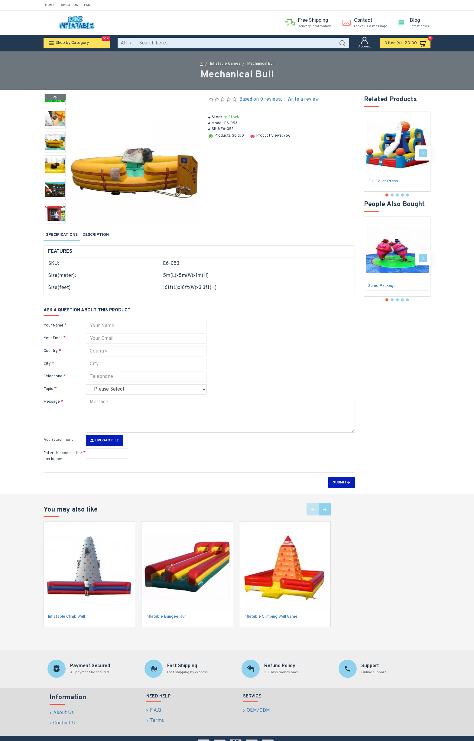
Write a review (303, 99)
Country (51, 343)
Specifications (62, 234)
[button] (55, 222)
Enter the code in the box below (63, 444)
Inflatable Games (225, 63)
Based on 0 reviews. (260, 99)
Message (52, 394)
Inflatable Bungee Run (166, 605)
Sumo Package (382, 285)
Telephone (53, 368)
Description (96, 234)
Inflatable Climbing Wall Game (270, 605)
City (47, 356)
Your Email (53, 330)
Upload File (104, 429)
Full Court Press (383, 181)
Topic (48, 381)
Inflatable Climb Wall (66, 605)
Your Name (53, 318)
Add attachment (58, 428)
